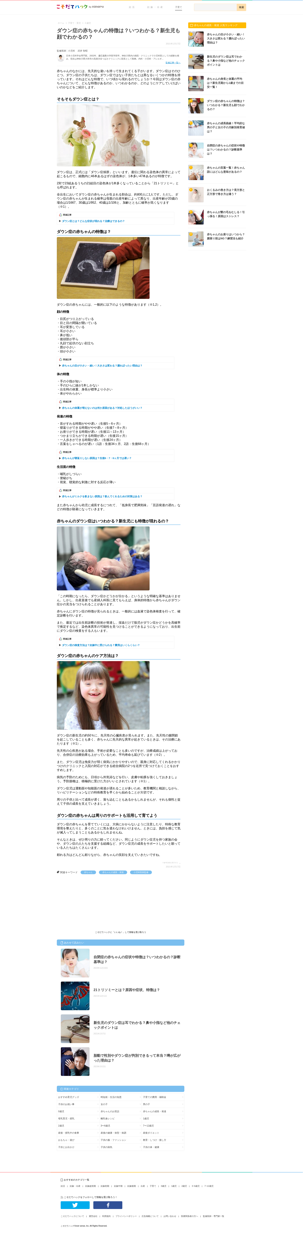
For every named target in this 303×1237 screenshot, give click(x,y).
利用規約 (106, 1216)
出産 (143, 1186)
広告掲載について (150, 1216)
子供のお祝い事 (66, 1104)
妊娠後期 (131, 1186)
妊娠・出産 (155, 7)
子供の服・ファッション (113, 1140)
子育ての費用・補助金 (154, 1097)
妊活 (132, 7)
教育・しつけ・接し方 (154, 1140)
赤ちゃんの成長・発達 (113, 872)
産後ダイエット (151, 1133)
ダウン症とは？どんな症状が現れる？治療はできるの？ (93, 221)
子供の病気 (106, 1147)
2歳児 (61, 1125)
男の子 (146, 1104)
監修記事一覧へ (173, 62)
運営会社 (93, 1216)
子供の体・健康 (151, 1147)
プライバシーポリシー (126, 1216)
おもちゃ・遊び (66, 1140)
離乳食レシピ (108, 1118)
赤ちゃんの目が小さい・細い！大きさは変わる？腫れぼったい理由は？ (102, 365)
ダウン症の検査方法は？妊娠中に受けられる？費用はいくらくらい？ (101, 645)
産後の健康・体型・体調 (113, 1133)
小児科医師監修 (141, 872)
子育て (178, 7)
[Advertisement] (86, 903)
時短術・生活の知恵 (111, 1097)
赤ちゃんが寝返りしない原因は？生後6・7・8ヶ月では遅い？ (97, 458)
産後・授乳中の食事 (68, 1133)
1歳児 (146, 1118)
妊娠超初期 (90, 1186)
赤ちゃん (88, 872)
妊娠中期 (118, 1186)
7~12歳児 (209, 1186)
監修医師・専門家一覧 (213, 1216)
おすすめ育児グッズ (68, 1097)
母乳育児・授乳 (66, 1118)
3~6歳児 (196, 1186)
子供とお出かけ (66, 1147)
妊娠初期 (105, 1186)
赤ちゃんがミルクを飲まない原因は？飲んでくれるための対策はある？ (102, 496)
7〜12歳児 (148, 1125)
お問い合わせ (169, 1216)
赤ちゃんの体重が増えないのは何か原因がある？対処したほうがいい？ (102, 407)
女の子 (104, 1104)
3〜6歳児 (105, 1125)
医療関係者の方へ (189, 1216)
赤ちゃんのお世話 (110, 1111)
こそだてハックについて (72, 1216)
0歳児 (61, 1111)
